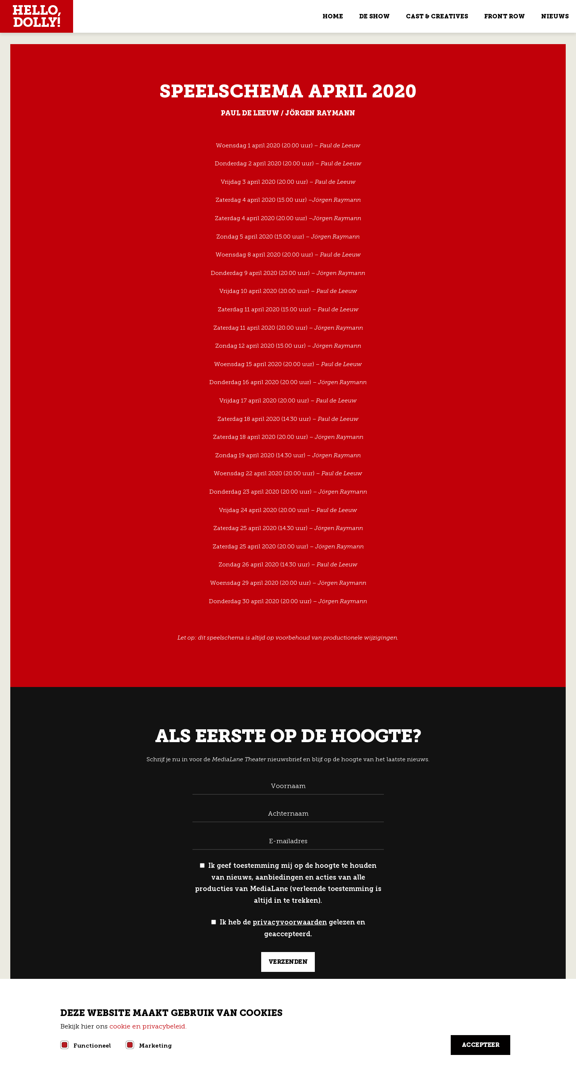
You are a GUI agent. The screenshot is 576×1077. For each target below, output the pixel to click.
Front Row (504, 16)
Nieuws (555, 16)
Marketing (155, 1045)
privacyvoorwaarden (290, 922)
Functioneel (92, 1045)
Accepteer (481, 1044)
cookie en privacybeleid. (149, 1026)
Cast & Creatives (437, 16)
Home (333, 16)
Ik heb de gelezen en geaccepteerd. (288, 928)
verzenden (288, 961)
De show (374, 16)
